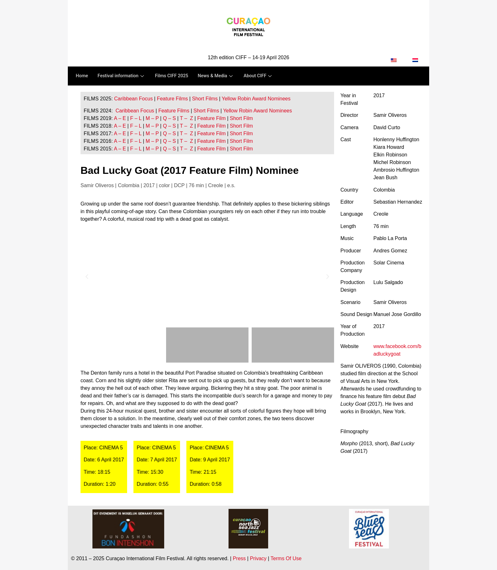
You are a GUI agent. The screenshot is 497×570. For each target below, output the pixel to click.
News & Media (219, 76)
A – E (120, 118)
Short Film (241, 118)
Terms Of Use (286, 558)
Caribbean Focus (133, 98)
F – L (135, 118)
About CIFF (263, 76)
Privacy (258, 558)
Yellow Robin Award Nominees (256, 98)
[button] (87, 277)
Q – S (169, 118)
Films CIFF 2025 (174, 76)
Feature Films (172, 98)
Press (239, 558)
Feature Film (211, 118)
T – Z (186, 118)
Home (82, 76)
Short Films (205, 98)
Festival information (122, 76)
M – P (152, 118)
